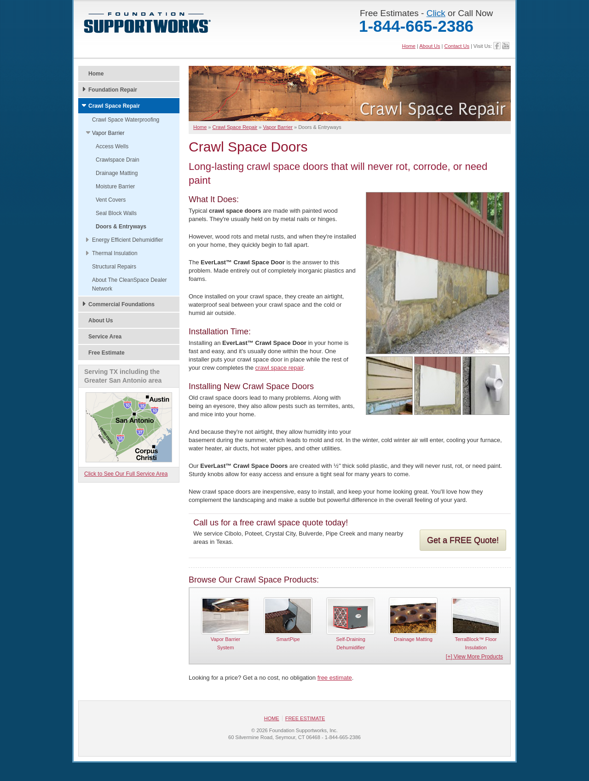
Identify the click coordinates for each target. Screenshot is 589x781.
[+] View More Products (474, 657)
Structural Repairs (114, 266)
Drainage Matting (117, 173)
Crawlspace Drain (117, 160)
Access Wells (112, 146)
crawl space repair (279, 367)
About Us (429, 46)
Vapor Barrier (108, 133)
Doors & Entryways (121, 226)
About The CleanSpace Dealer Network (129, 284)
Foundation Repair (112, 90)
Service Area (104, 336)
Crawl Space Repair (114, 106)
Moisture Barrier (115, 186)
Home (409, 46)
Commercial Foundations (121, 304)
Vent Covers (111, 200)
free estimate (335, 678)
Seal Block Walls (116, 213)
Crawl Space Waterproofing (125, 120)
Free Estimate (106, 353)
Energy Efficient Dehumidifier (127, 240)
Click (436, 13)
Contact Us (456, 46)
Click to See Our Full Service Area (125, 474)
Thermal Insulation (115, 253)
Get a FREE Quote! (463, 540)
